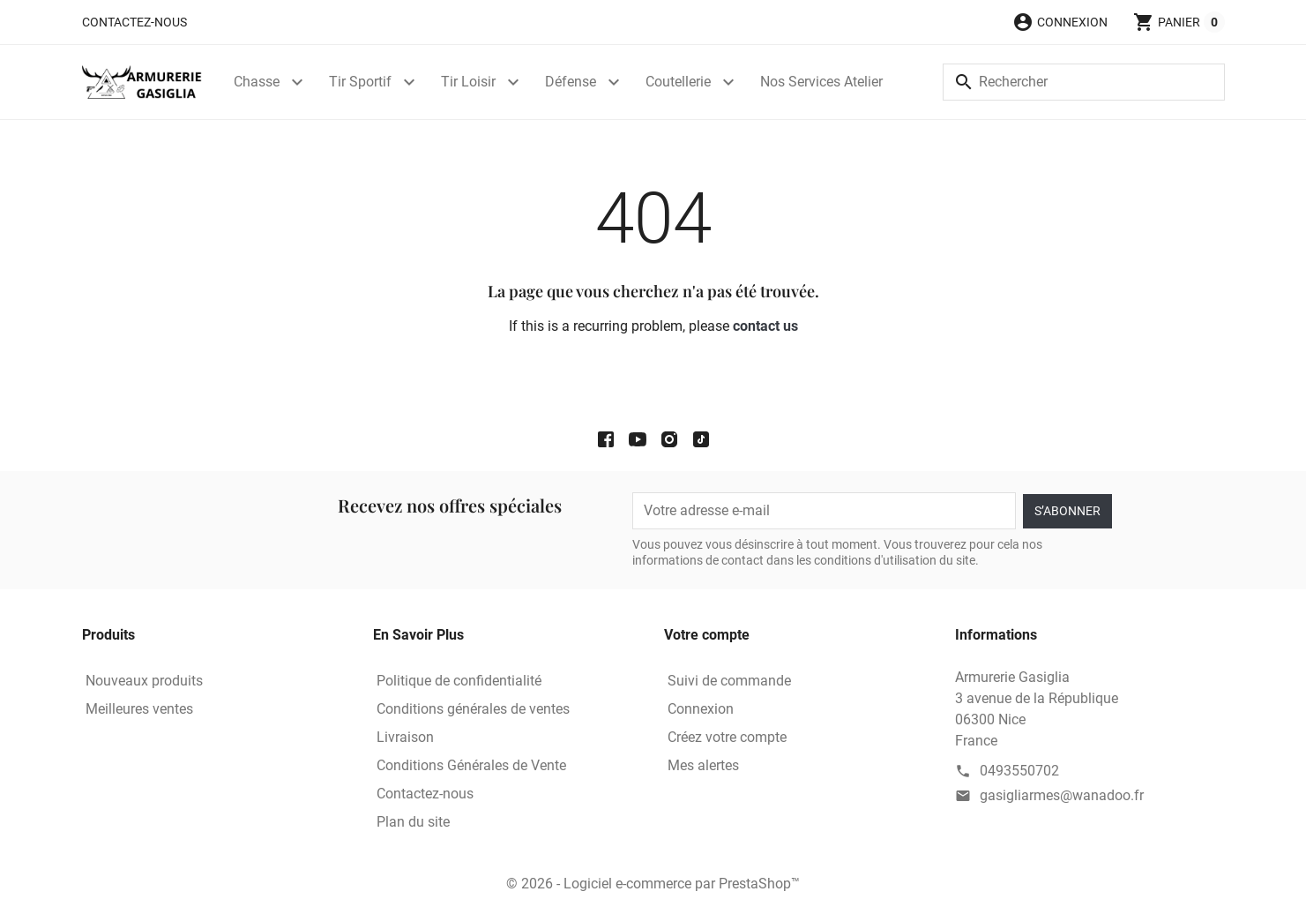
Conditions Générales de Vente (471, 765)
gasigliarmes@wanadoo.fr (1062, 795)
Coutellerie (678, 81)
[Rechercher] (1084, 82)
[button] (1060, 22)
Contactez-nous (134, 22)
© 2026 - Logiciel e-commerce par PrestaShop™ (653, 883)
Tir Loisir (468, 81)
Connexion (701, 708)
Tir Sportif (360, 81)
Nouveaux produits (144, 680)
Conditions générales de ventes (473, 708)
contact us (765, 326)
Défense (570, 81)
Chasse (257, 81)
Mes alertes (703, 765)
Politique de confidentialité (459, 680)
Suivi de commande (729, 680)
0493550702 (1019, 770)
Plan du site (413, 821)
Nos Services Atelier (821, 81)
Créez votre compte (727, 737)
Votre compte (707, 634)
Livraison (405, 737)
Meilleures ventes (139, 708)
